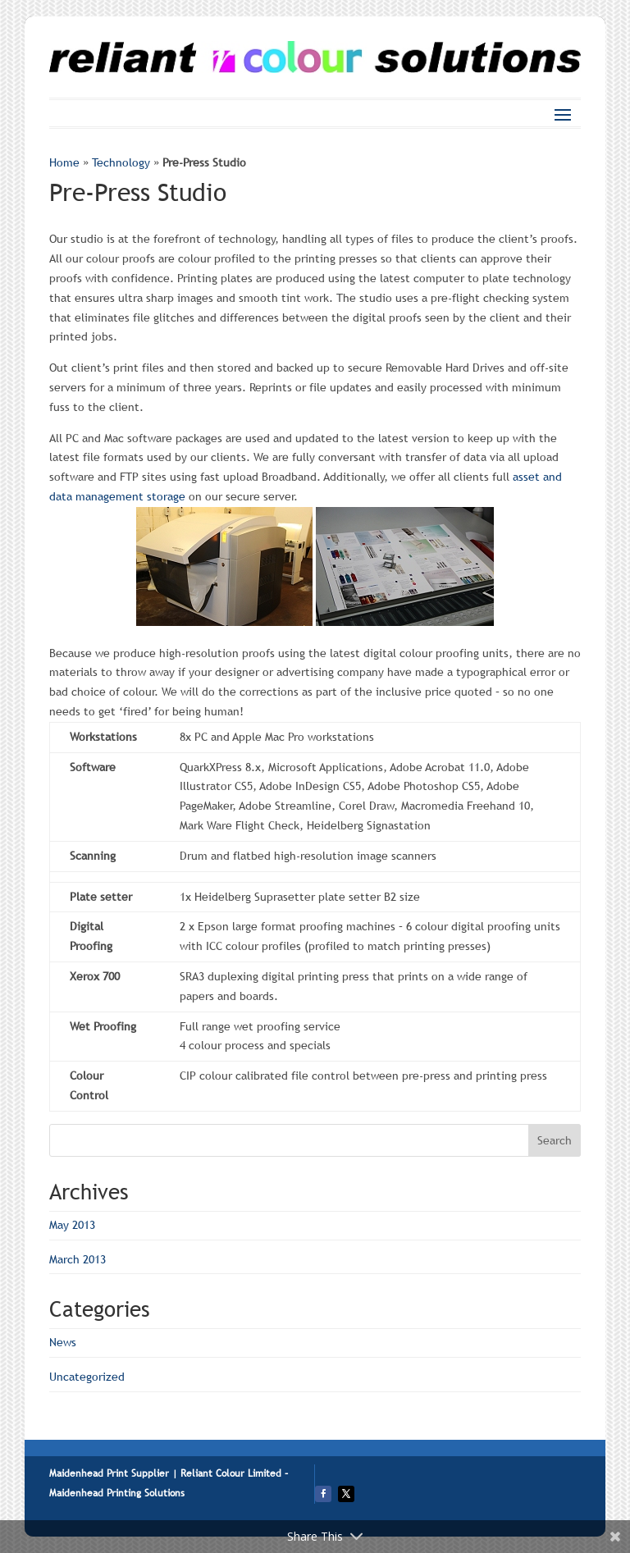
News (62, 1342)
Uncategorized (87, 1376)
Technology (121, 162)
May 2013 (72, 1224)
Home (64, 162)
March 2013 (77, 1259)
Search (554, 1140)
